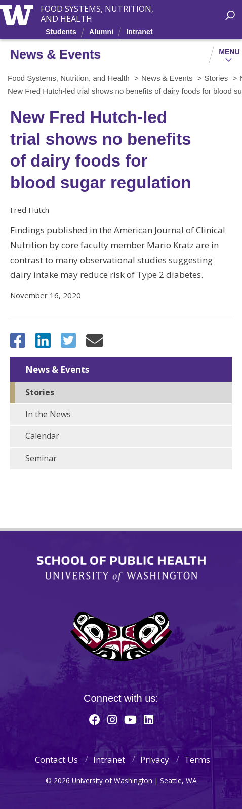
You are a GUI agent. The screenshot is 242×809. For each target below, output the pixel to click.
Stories (39, 392)
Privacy (154, 759)
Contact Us (56, 759)
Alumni (101, 32)
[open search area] (230, 15)
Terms (197, 759)
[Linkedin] (148, 719)
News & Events (57, 369)
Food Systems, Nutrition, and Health (97, 10)
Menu (229, 52)
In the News (48, 414)
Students (61, 32)
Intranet (139, 32)
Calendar (42, 435)
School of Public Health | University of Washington (121, 569)
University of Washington (18, 14)
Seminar (41, 458)
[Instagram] (112, 719)
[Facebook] (94, 719)
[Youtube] (130, 719)
